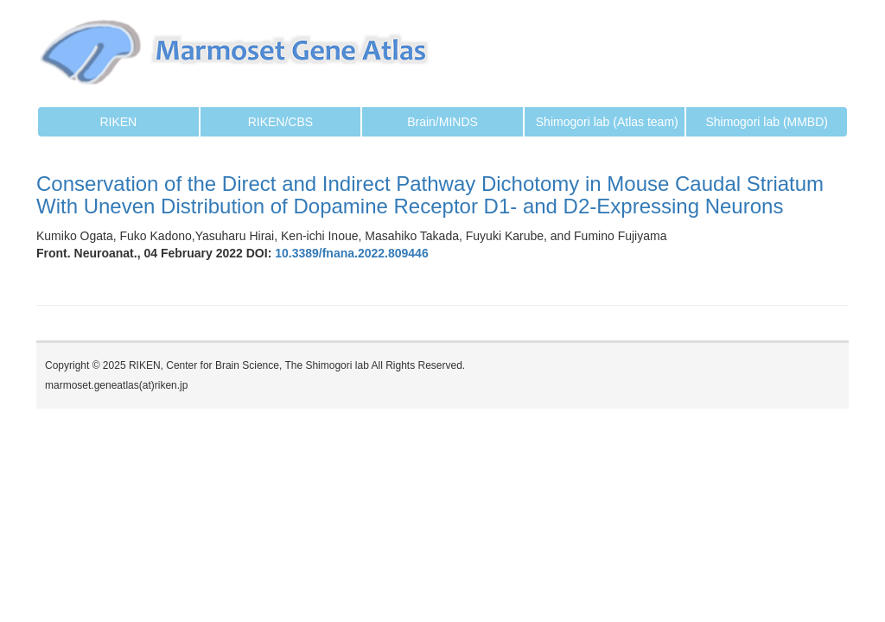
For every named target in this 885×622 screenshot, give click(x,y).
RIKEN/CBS (280, 122)
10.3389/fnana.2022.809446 (349, 253)
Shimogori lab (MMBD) (766, 122)
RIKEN (118, 122)
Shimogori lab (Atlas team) (607, 122)
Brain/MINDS (442, 122)
